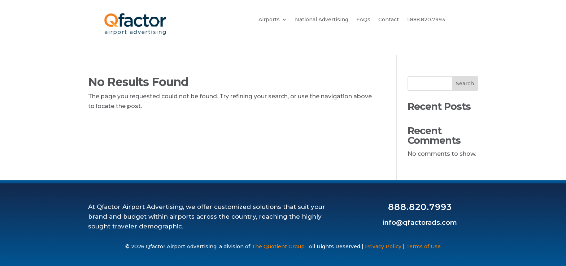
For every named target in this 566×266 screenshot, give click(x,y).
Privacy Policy (383, 246)
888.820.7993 (420, 207)
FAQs (363, 20)
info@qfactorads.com (420, 223)
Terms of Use (423, 246)
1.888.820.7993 (426, 20)
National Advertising (321, 20)
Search (465, 83)
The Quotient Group (278, 246)
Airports (269, 20)
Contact (388, 20)
